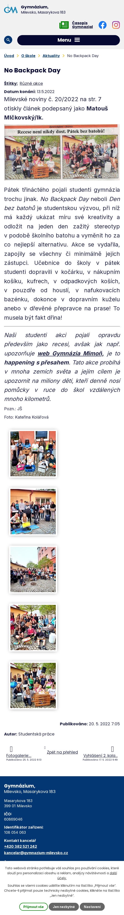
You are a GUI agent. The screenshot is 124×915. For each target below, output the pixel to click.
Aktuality (51, 55)
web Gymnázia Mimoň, (70, 353)
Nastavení (92, 907)
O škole (28, 55)
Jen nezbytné (64, 907)
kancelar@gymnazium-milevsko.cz (36, 852)
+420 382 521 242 (20, 846)
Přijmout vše (33, 907)
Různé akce (31, 83)
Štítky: (11, 83)
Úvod (9, 55)
